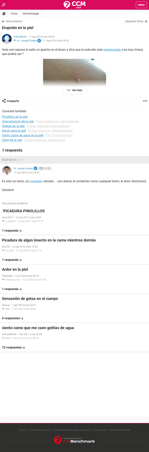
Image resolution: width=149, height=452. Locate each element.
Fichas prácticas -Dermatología (57, 121)
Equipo (22, 429)
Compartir (13, 101)
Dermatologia (31, 13)
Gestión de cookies (120, 429)
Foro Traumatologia (59, 135)
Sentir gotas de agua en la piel (22, 135)
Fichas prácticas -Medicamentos (50, 131)
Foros (14, 13)
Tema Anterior (14, 21)
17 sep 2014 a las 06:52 (56, 40)
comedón (36, 181)
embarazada (112, 49)
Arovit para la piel (14, 131)
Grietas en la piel (13, 126)
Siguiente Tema (134, 21)
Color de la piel (12, 140)
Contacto (86, 429)
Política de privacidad (66, 429)
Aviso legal (100, 429)
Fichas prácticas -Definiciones (44, 140)
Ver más (77, 90)
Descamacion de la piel (18, 121)
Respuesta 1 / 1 (12, 159)
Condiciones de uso (40, 429)
